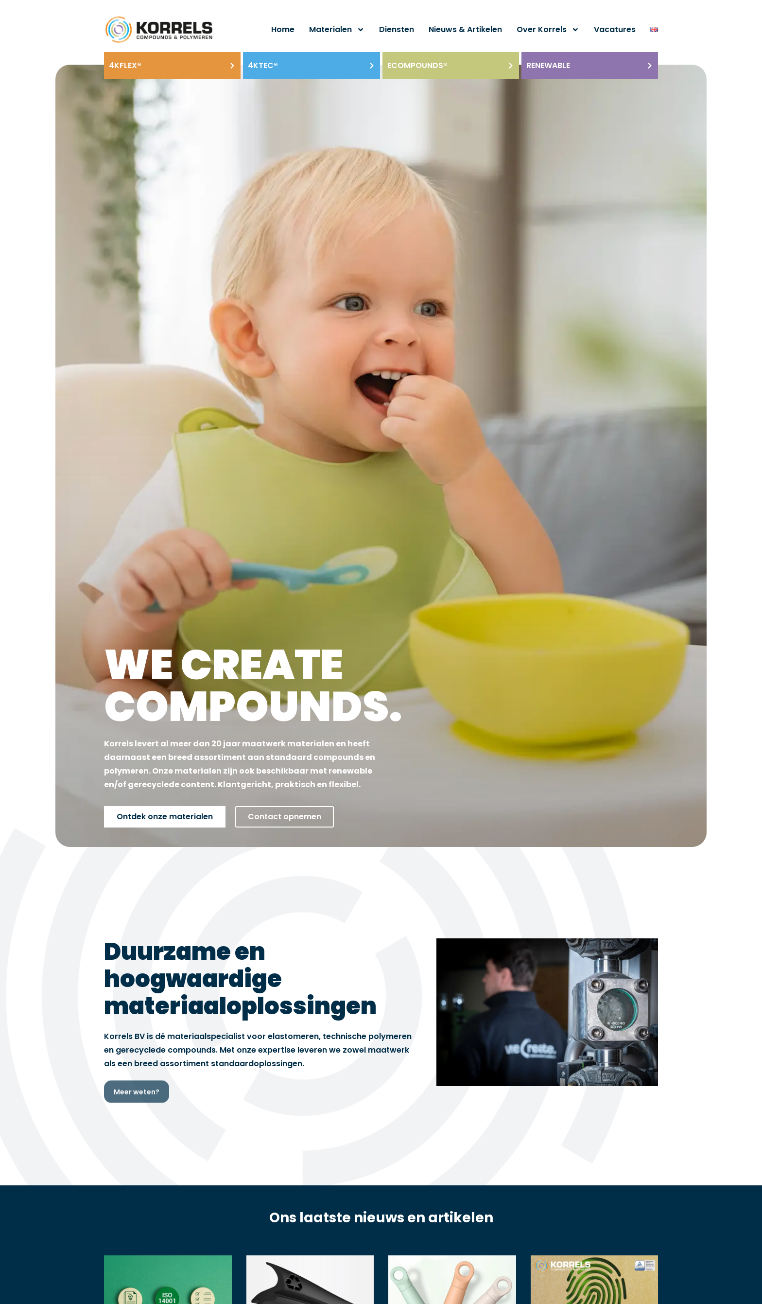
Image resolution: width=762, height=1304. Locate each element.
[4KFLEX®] (232, 65)
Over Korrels (548, 29)
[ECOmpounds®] (510, 65)
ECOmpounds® (417, 65)
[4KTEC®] (371, 65)
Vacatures (615, 29)
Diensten (396, 29)
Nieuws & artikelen (465, 29)
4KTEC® (263, 65)
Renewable (548, 65)
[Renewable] (649, 65)
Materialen (336, 29)
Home (282, 29)
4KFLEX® (125, 65)
